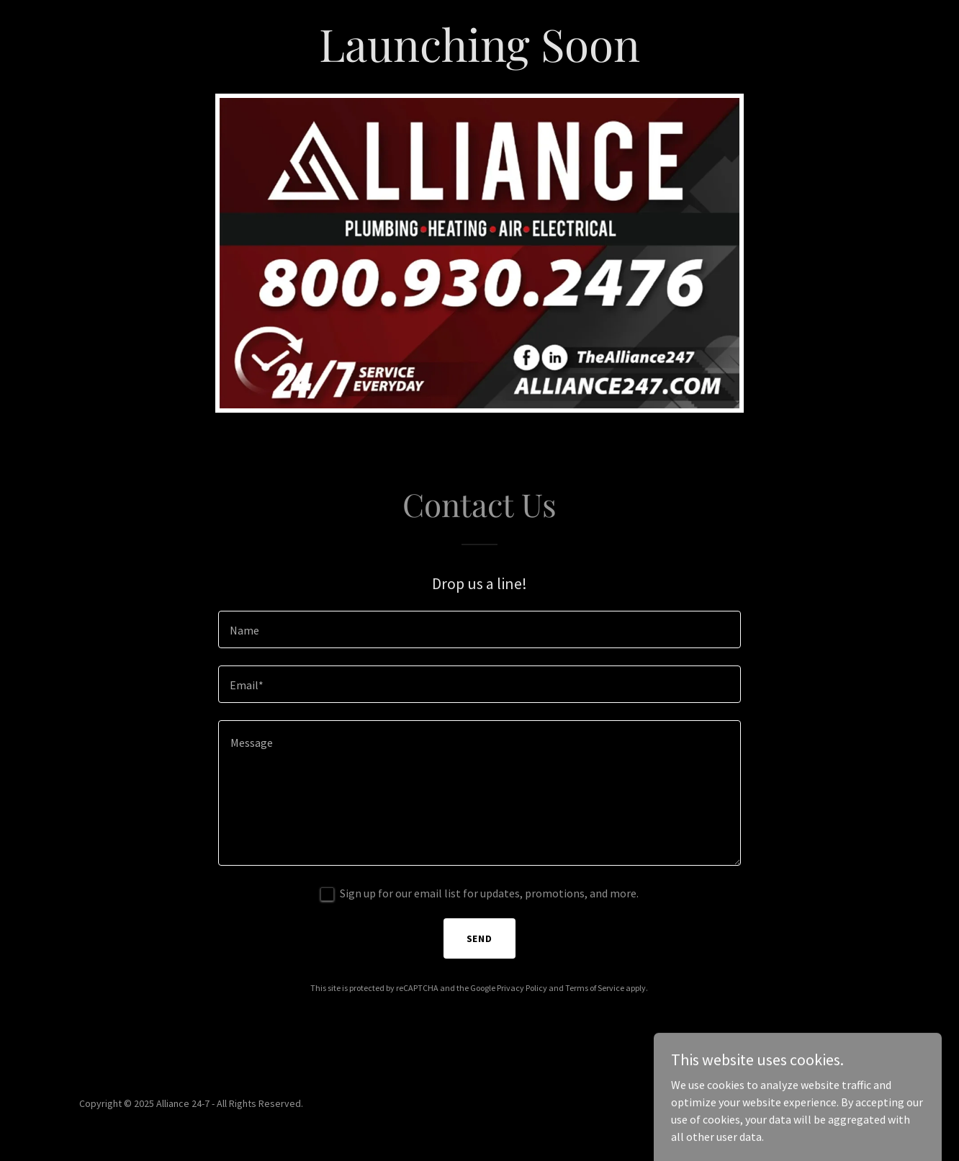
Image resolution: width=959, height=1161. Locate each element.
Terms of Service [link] (594, 987)
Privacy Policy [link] (522, 987)
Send (480, 938)
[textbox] (479, 629)
